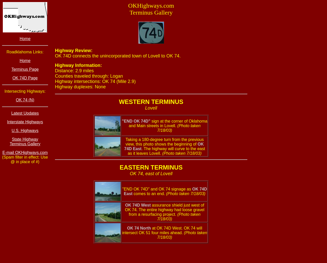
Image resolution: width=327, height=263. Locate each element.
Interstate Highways (25, 122)
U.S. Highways (25, 130)
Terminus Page (25, 69)
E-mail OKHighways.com (25, 152)
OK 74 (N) (25, 100)
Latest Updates (25, 113)
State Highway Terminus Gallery (25, 141)
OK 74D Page (25, 78)
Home (25, 39)
